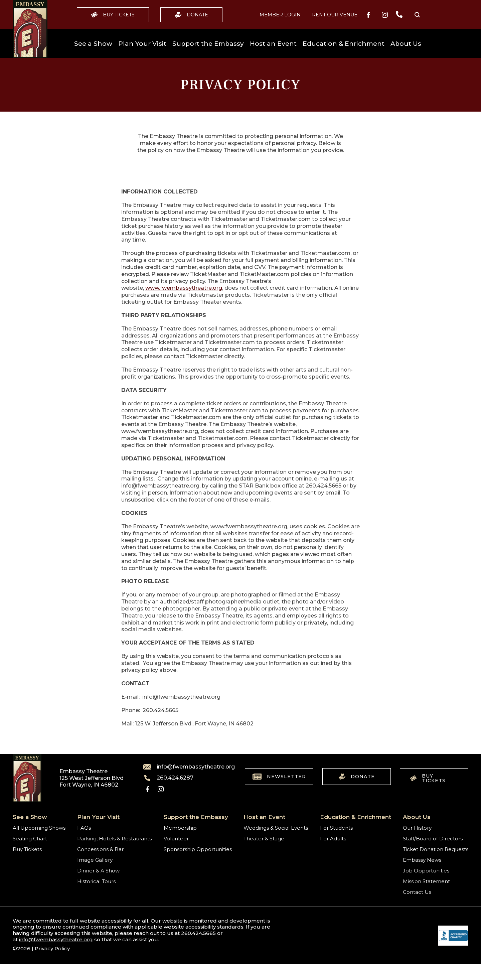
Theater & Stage (264, 838)
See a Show (93, 43)
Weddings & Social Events (276, 828)
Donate (191, 15)
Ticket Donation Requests (435, 849)
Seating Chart (30, 838)
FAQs (84, 828)
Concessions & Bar (100, 849)
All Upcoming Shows (39, 828)
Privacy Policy (52, 948)
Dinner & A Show (98, 870)
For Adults (333, 838)
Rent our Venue (334, 14)
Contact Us (417, 892)
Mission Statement (426, 881)
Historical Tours (96, 881)
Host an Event (273, 43)
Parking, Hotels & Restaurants (114, 838)
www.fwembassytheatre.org (183, 288)
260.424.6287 (168, 778)
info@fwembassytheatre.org (185, 767)
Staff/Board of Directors (433, 838)
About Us (405, 43)
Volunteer (176, 838)
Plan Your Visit (142, 43)
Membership (180, 828)
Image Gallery (95, 860)
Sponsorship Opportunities (198, 849)
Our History (417, 828)
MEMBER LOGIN (280, 14)
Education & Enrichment (343, 43)
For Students (336, 828)
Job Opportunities (426, 870)
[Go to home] (30, 29)
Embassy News (422, 860)
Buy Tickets (113, 15)
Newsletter (279, 777)
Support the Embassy (208, 43)
